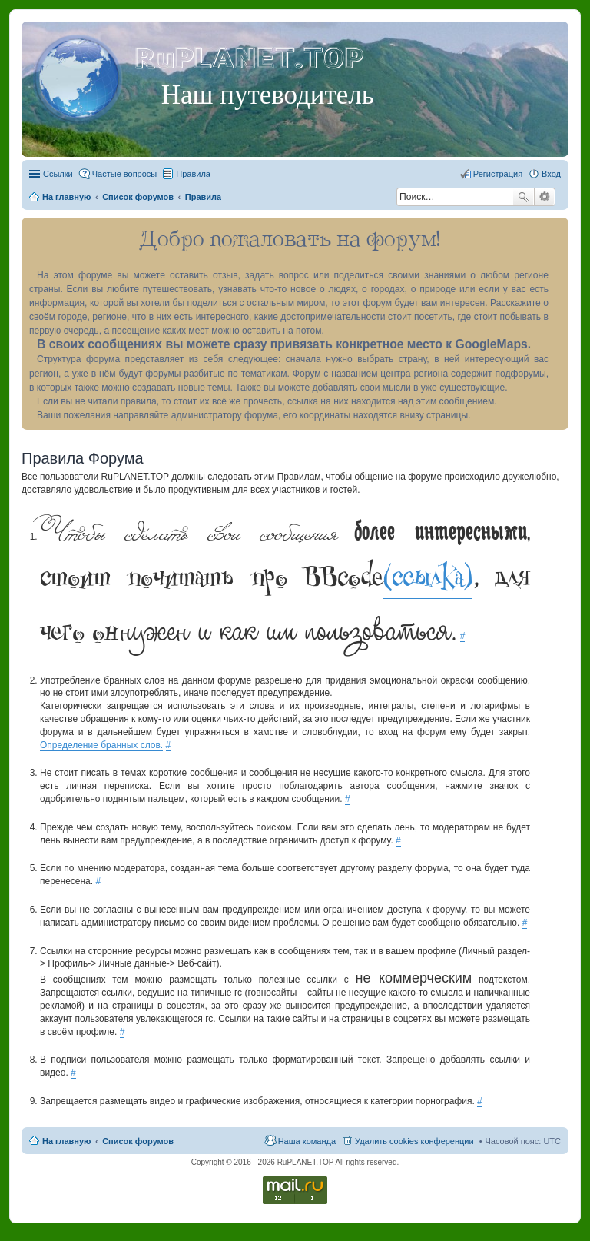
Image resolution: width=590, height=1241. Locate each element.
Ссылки (58, 173)
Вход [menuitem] (551, 173)
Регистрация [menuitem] (497, 173)
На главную (66, 1141)
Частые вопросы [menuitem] (124, 173)
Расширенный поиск (545, 197)
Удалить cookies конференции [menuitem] (414, 1141)
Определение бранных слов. (101, 745)
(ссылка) (427, 576)
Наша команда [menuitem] (307, 1141)
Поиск (523, 197)
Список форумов (138, 1141)
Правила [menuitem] (193, 173)
